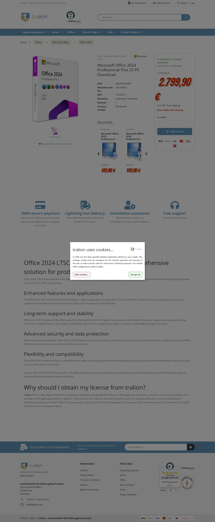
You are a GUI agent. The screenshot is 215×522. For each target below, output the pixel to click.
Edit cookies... (82, 274)
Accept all (135, 274)
